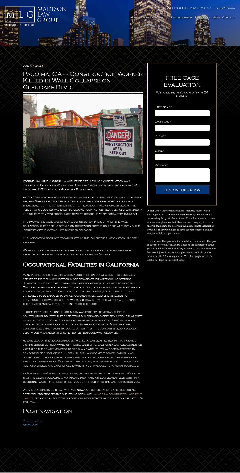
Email (159, 151)
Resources (202, 17)
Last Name (163, 122)
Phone (160, 136)
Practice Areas (181, 17)
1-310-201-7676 (225, 8)
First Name (163, 107)
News (216, 17)
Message (161, 165)
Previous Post (33, 421)
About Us (147, 17)
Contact (228, 17)
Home (134, 17)
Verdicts (162, 17)
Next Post (30, 425)
